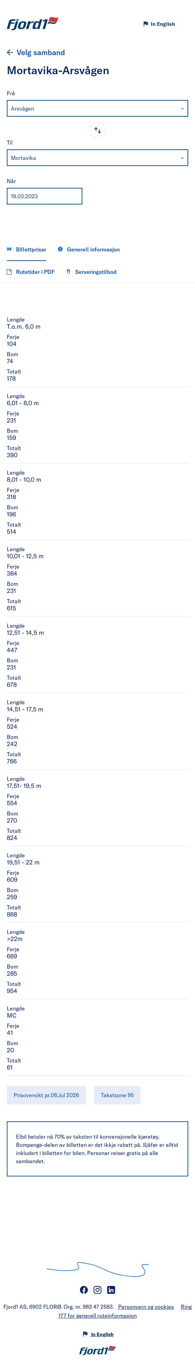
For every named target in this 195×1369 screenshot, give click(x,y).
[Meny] (184, 24)
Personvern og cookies (146, 1306)
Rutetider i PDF (30, 271)
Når (11, 181)
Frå (11, 93)
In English (163, 24)
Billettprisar (26, 249)
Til (10, 142)
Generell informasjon (89, 249)
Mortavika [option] (23, 157)
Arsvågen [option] (22, 108)
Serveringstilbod (91, 271)
